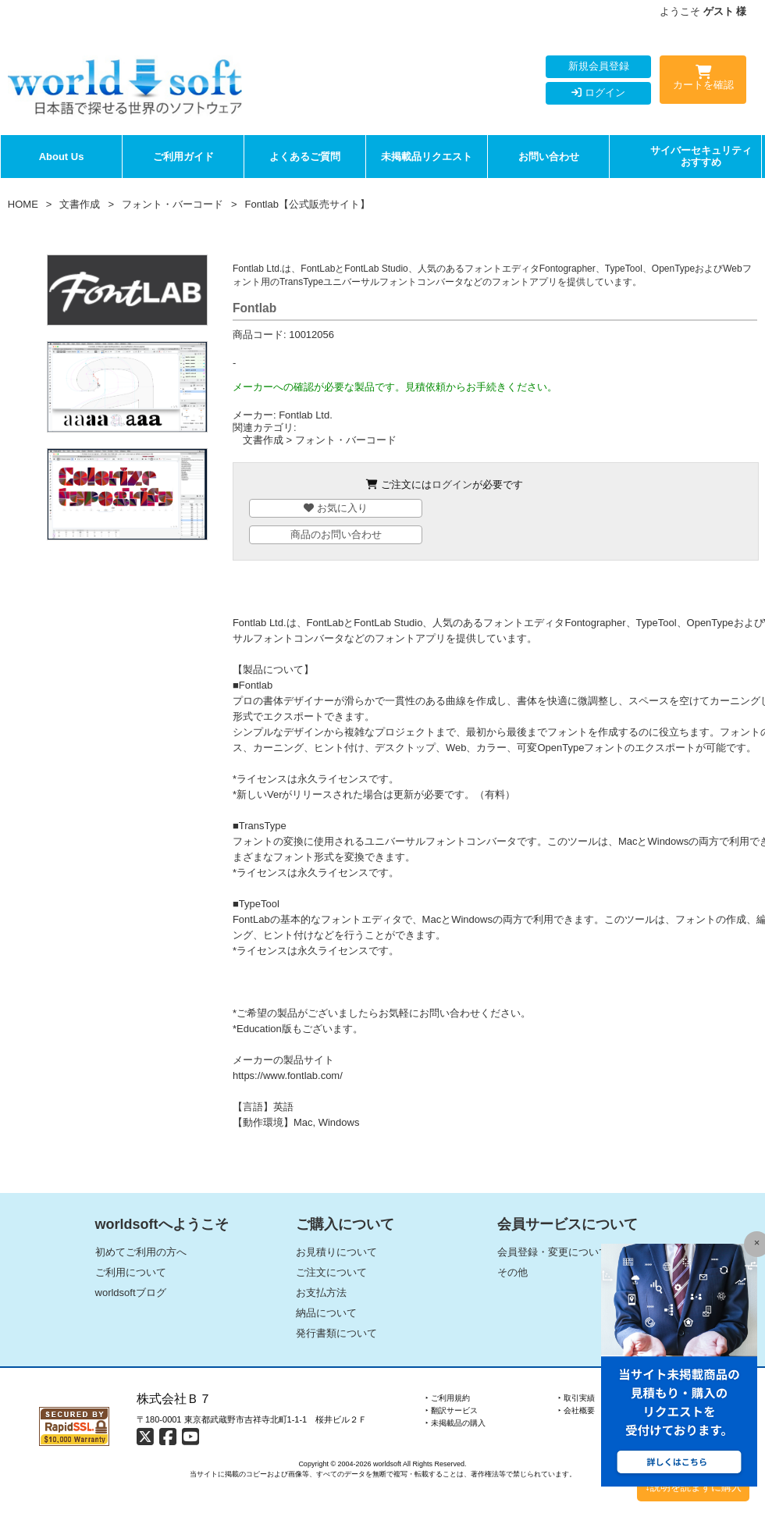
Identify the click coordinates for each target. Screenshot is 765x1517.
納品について (326, 1313)
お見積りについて (336, 1252)
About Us (61, 156)
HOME (23, 204)
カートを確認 (703, 80)
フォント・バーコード (172, 204)
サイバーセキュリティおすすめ (701, 156)
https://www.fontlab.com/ (288, 1075)
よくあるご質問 (304, 156)
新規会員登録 (598, 66)
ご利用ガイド (183, 156)
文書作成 (79, 204)
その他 (512, 1272)
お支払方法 (321, 1292)
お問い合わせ (548, 156)
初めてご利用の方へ (141, 1252)
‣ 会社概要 (576, 1410)
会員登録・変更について (553, 1252)
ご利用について (130, 1272)
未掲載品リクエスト (426, 156)
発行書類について (336, 1333)
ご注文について (331, 1272)
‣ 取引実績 (576, 1398)
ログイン (598, 92)
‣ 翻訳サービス (451, 1410)
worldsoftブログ (130, 1292)
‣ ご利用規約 (447, 1398)
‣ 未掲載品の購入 (455, 1423)
